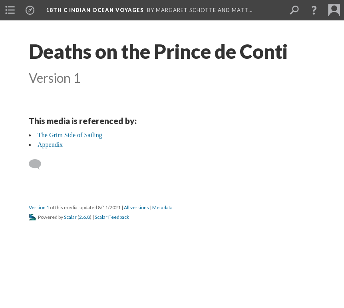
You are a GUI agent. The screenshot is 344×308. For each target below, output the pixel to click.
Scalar (70, 217)
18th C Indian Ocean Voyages (95, 10)
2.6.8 (84, 217)
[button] (314, 10)
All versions (136, 207)
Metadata (162, 207)
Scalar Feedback (112, 217)
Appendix (50, 144)
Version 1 (39, 207)
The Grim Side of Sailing (70, 135)
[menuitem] (10, 10)
